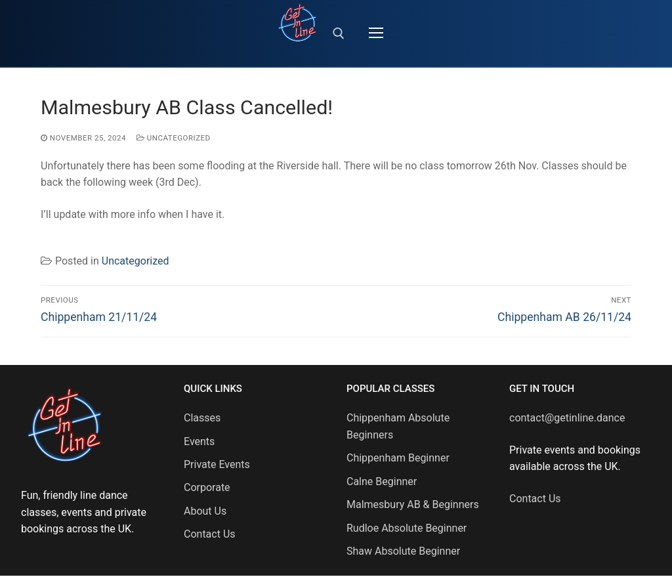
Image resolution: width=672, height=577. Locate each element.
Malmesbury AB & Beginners (412, 504)
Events (199, 441)
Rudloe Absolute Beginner (406, 528)
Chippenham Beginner (398, 458)
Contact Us (210, 534)
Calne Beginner (381, 481)
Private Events (217, 464)
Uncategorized (173, 137)
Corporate (207, 487)
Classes (202, 418)
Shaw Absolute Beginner (403, 551)
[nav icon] (376, 33)
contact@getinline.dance (567, 418)
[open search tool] (339, 33)
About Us (205, 511)
